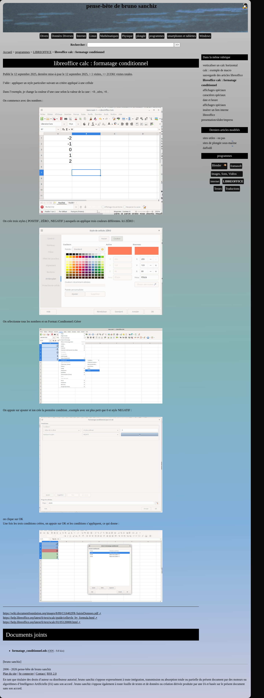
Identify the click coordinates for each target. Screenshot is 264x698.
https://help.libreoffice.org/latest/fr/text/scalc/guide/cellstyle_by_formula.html (48, 617)
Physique (127, 35)
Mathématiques (109, 35)
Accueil (7, 52)
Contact (41, 673)
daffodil (208, 147)
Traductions (232, 188)
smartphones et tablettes (182, 35)
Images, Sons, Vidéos (226, 173)
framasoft (236, 165)
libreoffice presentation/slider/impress (217, 117)
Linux (92, 35)
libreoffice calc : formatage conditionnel (218, 83)
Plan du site (10, 673)
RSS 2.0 (51, 673)
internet (214, 181)
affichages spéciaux (214, 90)
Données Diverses (62, 35)
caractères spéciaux (214, 95)
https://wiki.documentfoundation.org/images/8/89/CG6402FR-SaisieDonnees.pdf (50, 613)
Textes (218, 188)
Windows (205, 35)
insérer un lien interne (215, 109)
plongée (141, 35)
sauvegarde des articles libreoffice (223, 75)
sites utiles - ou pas (214, 138)
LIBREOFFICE (42, 52)
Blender (219, 165)
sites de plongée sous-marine (219, 143)
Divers (44, 35)
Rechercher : (79, 44)
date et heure (210, 100)
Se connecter (26, 673)
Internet (81, 35)
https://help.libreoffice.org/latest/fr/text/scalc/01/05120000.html (40, 622)
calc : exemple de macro (217, 70)
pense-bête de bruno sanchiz (167, 6)
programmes (156, 35)
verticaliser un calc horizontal (220, 65)
